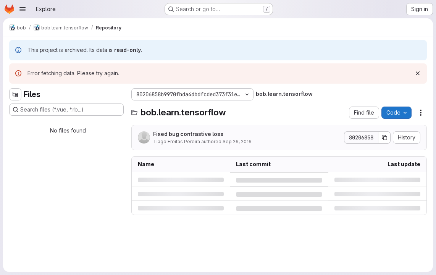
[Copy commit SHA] (384, 137)
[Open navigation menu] (22, 9)
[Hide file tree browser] (15, 94)
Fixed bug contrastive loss (188, 134)
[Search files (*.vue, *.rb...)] (66, 110)
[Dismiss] (417, 73)
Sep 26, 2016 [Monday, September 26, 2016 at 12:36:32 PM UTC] (237, 141)
